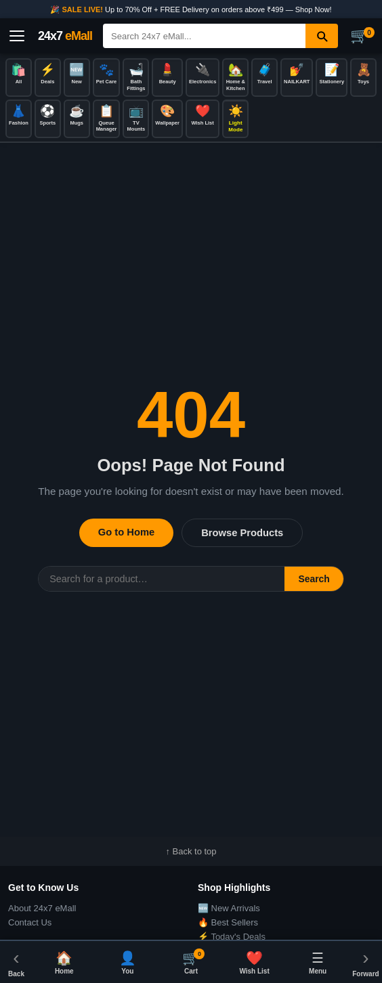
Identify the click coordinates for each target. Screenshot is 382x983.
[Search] (204, 36)
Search (313, 578)
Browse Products (242, 532)
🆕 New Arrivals (229, 908)
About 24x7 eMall (42, 908)
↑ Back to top (190, 851)
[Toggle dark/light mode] (235, 119)
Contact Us (29, 922)
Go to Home (126, 532)
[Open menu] (17, 36)
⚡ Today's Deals (232, 937)
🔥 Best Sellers (228, 922)
